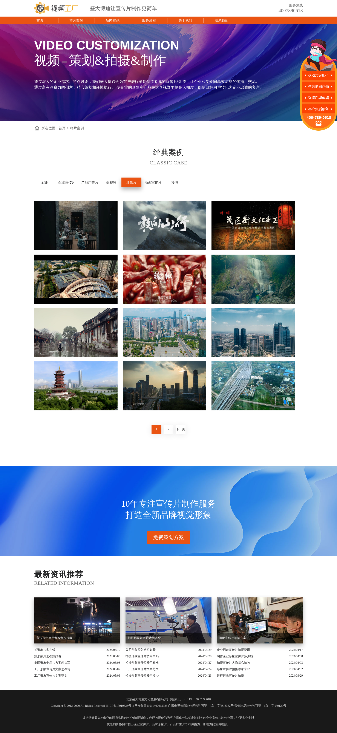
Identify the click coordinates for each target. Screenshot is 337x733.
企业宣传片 (66, 182)
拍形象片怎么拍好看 (47, 656)
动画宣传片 (153, 182)
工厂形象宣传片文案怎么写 (52, 669)
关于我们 (185, 20)
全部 (44, 182)
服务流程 (149, 20)
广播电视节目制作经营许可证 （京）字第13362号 (201, 705)
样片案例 (76, 20)
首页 (40, 20)
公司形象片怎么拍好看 (141, 649)
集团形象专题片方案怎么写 (52, 662)
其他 (174, 182)
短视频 (111, 182)
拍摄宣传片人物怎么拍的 (233, 662)
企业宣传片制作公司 (219, 717)
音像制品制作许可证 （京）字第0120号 (260, 705)
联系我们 (221, 20)
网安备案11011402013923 (151, 705)
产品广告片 (89, 182)
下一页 (180, 429)
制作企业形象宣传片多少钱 (235, 656)
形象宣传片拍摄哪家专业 (233, 669)
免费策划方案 (168, 537)
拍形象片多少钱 (44, 649)
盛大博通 (89, 717)
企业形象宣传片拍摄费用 (233, 649)
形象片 (131, 182)
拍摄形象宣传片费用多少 (142, 675)
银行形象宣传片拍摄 (230, 675)
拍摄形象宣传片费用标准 (142, 662)
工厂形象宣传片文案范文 (50, 675)
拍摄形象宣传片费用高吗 (142, 656)
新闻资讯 (112, 20)
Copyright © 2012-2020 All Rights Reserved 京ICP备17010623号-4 (92, 705)
